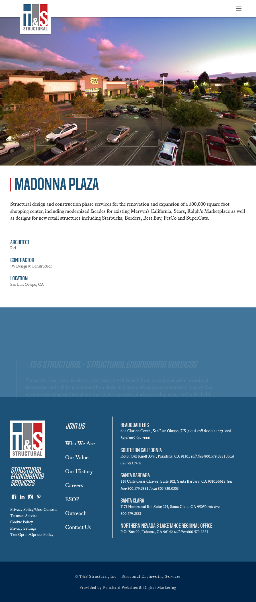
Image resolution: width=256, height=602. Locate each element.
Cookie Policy (21, 522)
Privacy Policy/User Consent (33, 509)
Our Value (77, 457)
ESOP (72, 499)
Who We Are (80, 443)
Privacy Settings (23, 528)
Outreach (76, 513)
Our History (79, 471)
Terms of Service (23, 515)
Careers (74, 485)
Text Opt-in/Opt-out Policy (32, 534)
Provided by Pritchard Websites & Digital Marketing (127, 587)
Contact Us (78, 527)
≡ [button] (238, 9)
